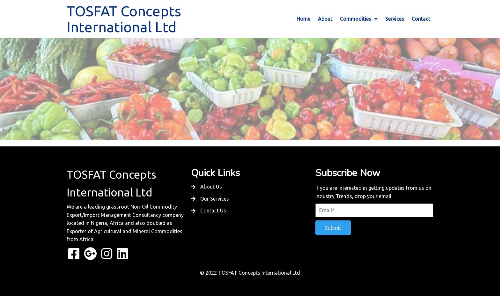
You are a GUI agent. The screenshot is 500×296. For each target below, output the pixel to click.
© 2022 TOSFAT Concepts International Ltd (250, 273)
